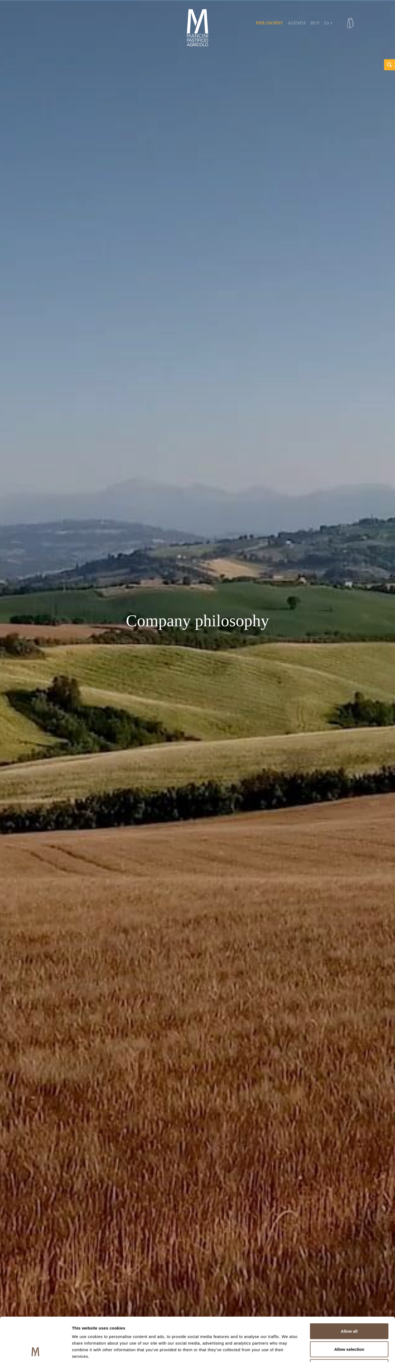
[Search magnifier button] (389, 64)
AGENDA (296, 23)
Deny (349, 1326)
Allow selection (349, 1308)
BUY (315, 23)
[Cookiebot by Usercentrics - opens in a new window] (36, 1351)
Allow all (349, 1290)
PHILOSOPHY (269, 23)
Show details (288, 1351)
